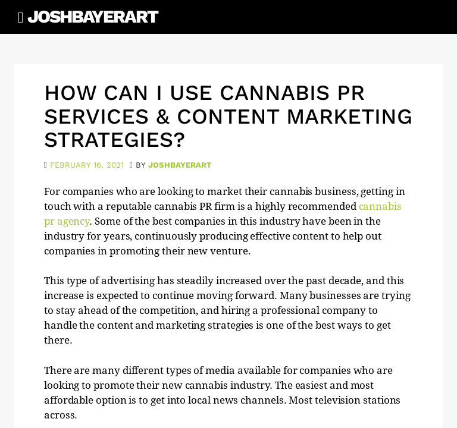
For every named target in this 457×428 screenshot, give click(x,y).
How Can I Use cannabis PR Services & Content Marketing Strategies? (228, 116)
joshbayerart (180, 164)
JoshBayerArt (92, 16)
